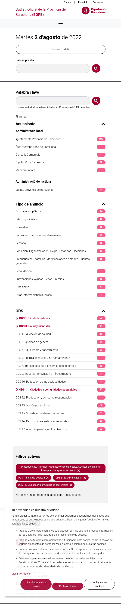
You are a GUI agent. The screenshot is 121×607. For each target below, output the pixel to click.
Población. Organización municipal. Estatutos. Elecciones (61, 251)
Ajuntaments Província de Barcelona (61, 139)
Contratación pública (61, 211)
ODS (61, 311)
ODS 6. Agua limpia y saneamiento (61, 350)
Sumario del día (60, 49)
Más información (21, 573)
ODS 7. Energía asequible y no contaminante (61, 358)
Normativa (61, 227)
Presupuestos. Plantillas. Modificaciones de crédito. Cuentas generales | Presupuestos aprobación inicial (60, 468)
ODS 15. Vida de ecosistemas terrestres (61, 413)
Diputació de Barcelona (61, 162)
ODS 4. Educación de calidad (61, 334)
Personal (61, 243)
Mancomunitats (61, 170)
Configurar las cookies (99, 584)
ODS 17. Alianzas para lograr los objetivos (61, 429)
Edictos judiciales (61, 219)
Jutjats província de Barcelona (61, 190)
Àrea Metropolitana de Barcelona (61, 147)
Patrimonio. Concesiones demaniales (61, 235)
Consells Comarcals (61, 155)
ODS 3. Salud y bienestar (62, 326)
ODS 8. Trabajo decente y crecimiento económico (61, 366)
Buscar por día (25, 60)
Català (67, 2)
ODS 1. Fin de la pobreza (62, 318)
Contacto (98, 2)
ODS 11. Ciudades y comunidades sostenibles (62, 390)
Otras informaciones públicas (61, 295)
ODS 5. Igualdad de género (61, 342)
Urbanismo (61, 287)
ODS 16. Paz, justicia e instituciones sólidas (61, 421)
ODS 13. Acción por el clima (61, 405)
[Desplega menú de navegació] (60, 23)
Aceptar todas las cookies (36, 584)
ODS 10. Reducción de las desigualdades (61, 382)
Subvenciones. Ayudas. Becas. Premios (61, 279)
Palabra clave (27, 92)
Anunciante (61, 124)
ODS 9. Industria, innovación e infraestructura (61, 374)
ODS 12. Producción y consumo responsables (61, 398)
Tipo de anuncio (61, 204)
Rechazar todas (67, 586)
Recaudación (61, 271)
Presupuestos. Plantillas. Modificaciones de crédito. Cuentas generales (61, 261)
